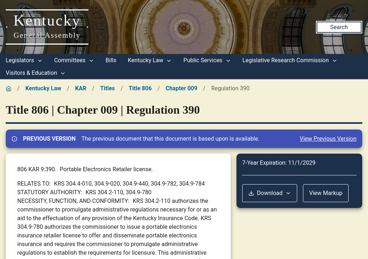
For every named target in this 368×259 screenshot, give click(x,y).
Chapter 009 (181, 88)
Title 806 (140, 88)
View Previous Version (328, 138)
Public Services (207, 60)
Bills (111, 60)
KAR (80, 88)
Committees (74, 60)
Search (339, 27)
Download (269, 193)
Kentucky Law (150, 60)
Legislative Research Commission (290, 60)
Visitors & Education (36, 72)
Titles (107, 88)
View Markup (325, 193)
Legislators (24, 60)
